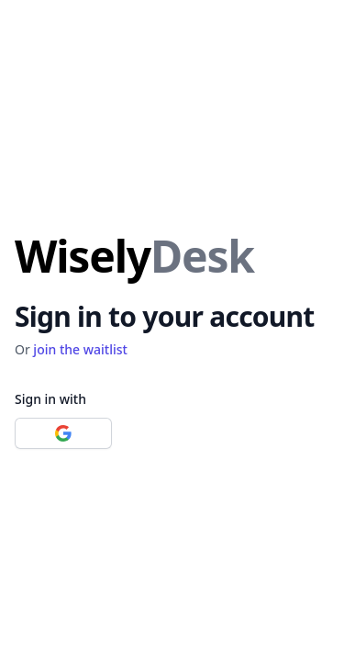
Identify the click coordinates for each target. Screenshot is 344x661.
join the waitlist (80, 349)
